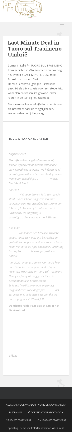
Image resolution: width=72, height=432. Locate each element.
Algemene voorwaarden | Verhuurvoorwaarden (36, 404)
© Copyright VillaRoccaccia (45, 412)
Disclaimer (15, 412)
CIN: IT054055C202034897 (51, 420)
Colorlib (35, 428)
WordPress (58, 428)
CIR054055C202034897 (18, 420)
